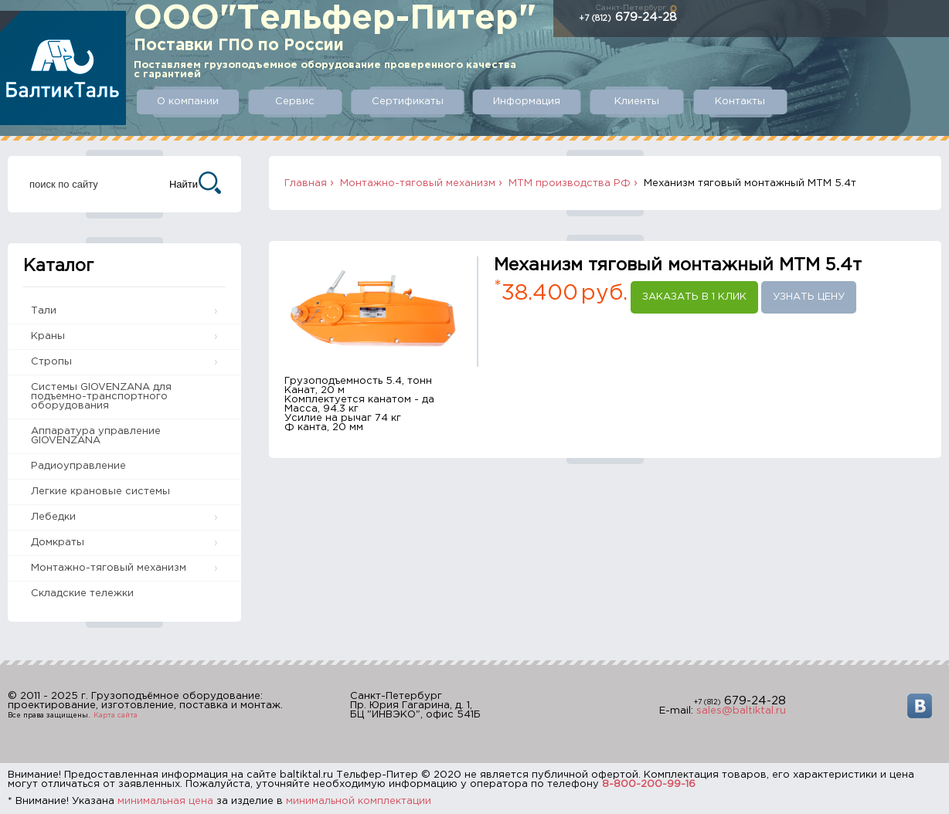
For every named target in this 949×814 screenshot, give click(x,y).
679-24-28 (628, 17)
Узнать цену (809, 297)
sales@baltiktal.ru (741, 711)
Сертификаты (408, 101)
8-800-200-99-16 (649, 784)
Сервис (295, 101)
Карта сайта (116, 715)
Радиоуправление (78, 466)
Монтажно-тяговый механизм (108, 568)
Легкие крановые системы (100, 491)
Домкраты (57, 542)
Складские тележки (82, 593)
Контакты (740, 101)
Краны (48, 336)
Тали (43, 311)
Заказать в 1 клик (694, 297)
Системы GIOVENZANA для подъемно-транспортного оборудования (101, 396)
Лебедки (53, 517)
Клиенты (636, 101)
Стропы (51, 362)
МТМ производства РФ (570, 183)
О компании (188, 101)
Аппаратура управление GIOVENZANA (96, 436)
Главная (305, 183)
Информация (526, 101)
